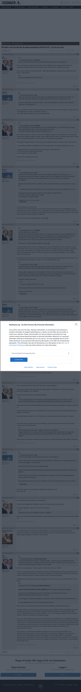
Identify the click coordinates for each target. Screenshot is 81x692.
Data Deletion (28, 367)
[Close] (77, 325)
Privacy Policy (52, 367)
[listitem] (40, 353)
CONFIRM (20, 359)
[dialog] (40, 346)
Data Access (40, 367)
